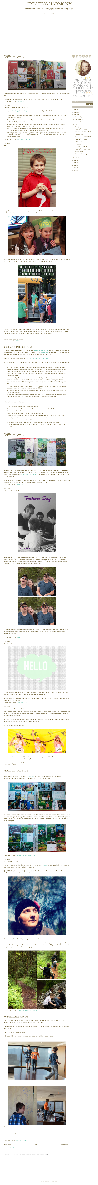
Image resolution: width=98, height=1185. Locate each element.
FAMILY (18, 341)
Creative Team (44, 352)
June (76, 127)
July (76, 124)
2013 (75, 115)
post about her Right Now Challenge (36, 358)
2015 (75, 109)
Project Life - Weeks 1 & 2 (16, 771)
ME (23, 764)
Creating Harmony (49, 3)
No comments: (8, 101)
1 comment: (8, 484)
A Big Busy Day (11, 145)
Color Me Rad (12, 757)
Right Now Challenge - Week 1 (18, 347)
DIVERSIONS (18, 1140)
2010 (75, 165)
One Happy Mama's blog (19, 111)
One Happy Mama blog (40, 350)
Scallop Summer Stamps (28, 474)
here (49, 362)
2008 (75, 170)
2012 (75, 160)
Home (45, 13)
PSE (26, 702)
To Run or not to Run (14, 708)
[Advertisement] (79, 199)
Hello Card (9, 643)
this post (45, 865)
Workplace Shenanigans (16, 1017)
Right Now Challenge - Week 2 (18, 107)
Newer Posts (7, 1144)
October (77, 117)
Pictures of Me (11, 862)
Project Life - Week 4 (14, 57)
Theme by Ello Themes (49, 1182)
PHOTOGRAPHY (22, 855)
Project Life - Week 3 (14, 435)
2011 (75, 162)
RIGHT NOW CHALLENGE (23, 139)
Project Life (30, 776)
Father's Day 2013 (12, 490)
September (78, 119)
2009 (75, 168)
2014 (75, 112)
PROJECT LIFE (20, 101)
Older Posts (64, 1144)
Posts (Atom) (13, 1148)
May (76, 157)
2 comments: (8, 341)
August (77, 122)
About (53, 13)
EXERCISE (19, 764)
